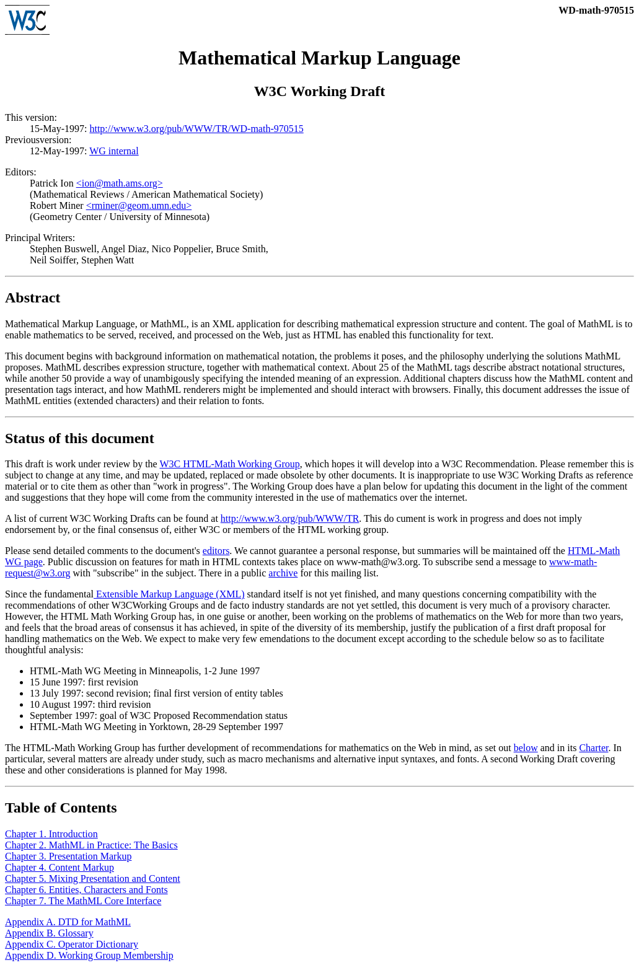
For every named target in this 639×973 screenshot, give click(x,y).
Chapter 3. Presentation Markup (68, 858)
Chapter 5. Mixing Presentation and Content (92, 880)
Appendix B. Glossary (49, 935)
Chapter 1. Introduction (51, 835)
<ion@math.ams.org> (119, 185)
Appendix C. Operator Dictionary (71, 946)
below (526, 749)
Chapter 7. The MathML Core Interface (83, 902)
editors (216, 552)
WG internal (114, 152)
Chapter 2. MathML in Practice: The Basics (91, 847)
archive (282, 575)
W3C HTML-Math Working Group (229, 465)
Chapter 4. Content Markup (59, 869)
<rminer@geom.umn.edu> (139, 207)
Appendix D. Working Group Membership (89, 957)
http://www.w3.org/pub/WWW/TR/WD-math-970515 (196, 130)
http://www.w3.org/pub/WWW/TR (290, 520)
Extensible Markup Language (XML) (169, 596)
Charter (593, 749)
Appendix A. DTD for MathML (68, 923)
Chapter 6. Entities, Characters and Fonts (86, 891)
